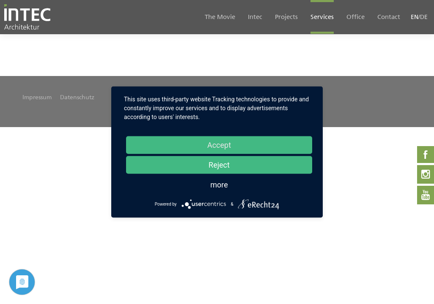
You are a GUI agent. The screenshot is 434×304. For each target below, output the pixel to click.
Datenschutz (77, 97)
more (219, 184)
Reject (219, 164)
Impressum (37, 97)
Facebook (425, 154)
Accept (219, 145)
